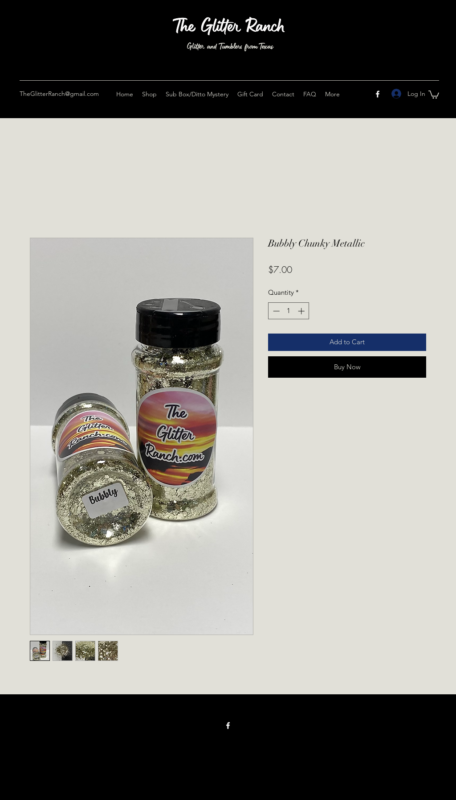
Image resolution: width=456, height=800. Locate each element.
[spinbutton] (288, 311)
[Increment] (302, 311)
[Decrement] (275, 311)
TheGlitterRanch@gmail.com (59, 94)
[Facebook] (377, 94)
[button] (433, 94)
